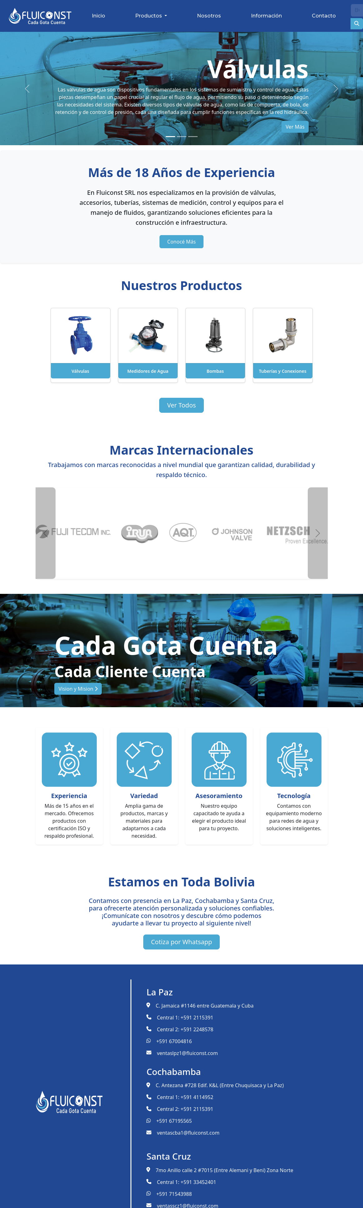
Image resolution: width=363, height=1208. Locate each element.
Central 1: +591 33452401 (186, 1182)
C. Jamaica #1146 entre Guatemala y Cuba (205, 1005)
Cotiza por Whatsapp (181, 942)
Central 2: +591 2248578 (185, 1029)
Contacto (324, 16)
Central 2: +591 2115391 (185, 1109)
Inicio (98, 16)
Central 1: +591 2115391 (185, 1017)
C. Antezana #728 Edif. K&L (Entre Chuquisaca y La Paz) (220, 1085)
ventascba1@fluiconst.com (188, 1132)
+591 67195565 (174, 1120)
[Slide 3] (193, 136)
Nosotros (209, 16)
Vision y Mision (78, 688)
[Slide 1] (170, 136)
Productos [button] (149, 16)
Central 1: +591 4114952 (185, 1097)
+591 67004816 (174, 1041)
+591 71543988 (174, 1194)
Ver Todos (181, 405)
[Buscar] (357, 10)
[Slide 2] (181, 136)
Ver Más (295, 126)
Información (266, 16)
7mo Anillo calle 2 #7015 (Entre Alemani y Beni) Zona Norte (224, 1170)
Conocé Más (181, 241)
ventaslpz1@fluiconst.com (187, 1053)
